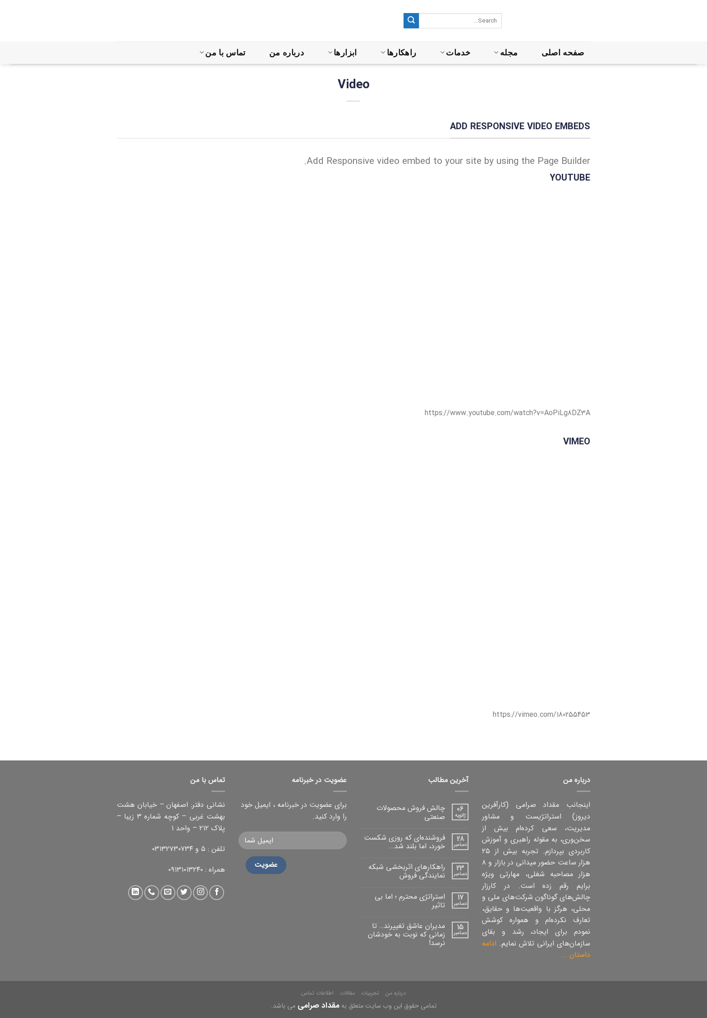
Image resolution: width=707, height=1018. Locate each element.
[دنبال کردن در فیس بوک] (216, 892)
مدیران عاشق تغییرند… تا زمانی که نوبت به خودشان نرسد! (406, 935)
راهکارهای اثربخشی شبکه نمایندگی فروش (406, 871)
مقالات (347, 993)
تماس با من (222, 52)
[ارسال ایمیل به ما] (168, 892)
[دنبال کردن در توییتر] (184, 892)
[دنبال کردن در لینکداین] (135, 892)
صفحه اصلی (563, 52)
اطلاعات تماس (317, 993)
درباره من (286, 52)
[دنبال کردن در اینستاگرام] (200, 892)
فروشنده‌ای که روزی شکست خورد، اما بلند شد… (404, 842)
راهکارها (398, 52)
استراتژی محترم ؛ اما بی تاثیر (410, 900)
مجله (506, 52)
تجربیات (370, 993)
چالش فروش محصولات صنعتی (410, 812)
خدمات (455, 52)
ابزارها (342, 52)
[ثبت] (411, 20)
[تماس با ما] (151, 892)
